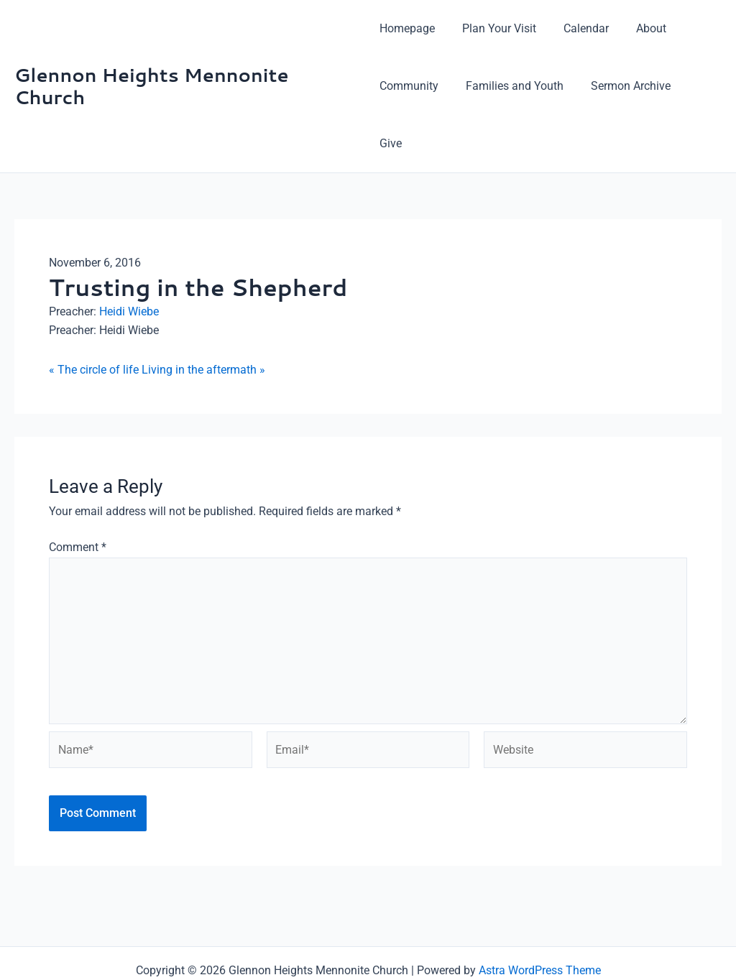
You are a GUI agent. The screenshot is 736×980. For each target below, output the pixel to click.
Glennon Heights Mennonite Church (151, 57)
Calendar (577, 28)
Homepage (407, 28)
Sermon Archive (622, 86)
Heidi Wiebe (129, 254)
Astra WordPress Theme (540, 917)
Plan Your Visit (495, 28)
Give (696, 86)
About (638, 28)
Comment (77, 489)
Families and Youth (510, 86)
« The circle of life (94, 312)
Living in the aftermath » (203, 312)
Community (409, 86)
